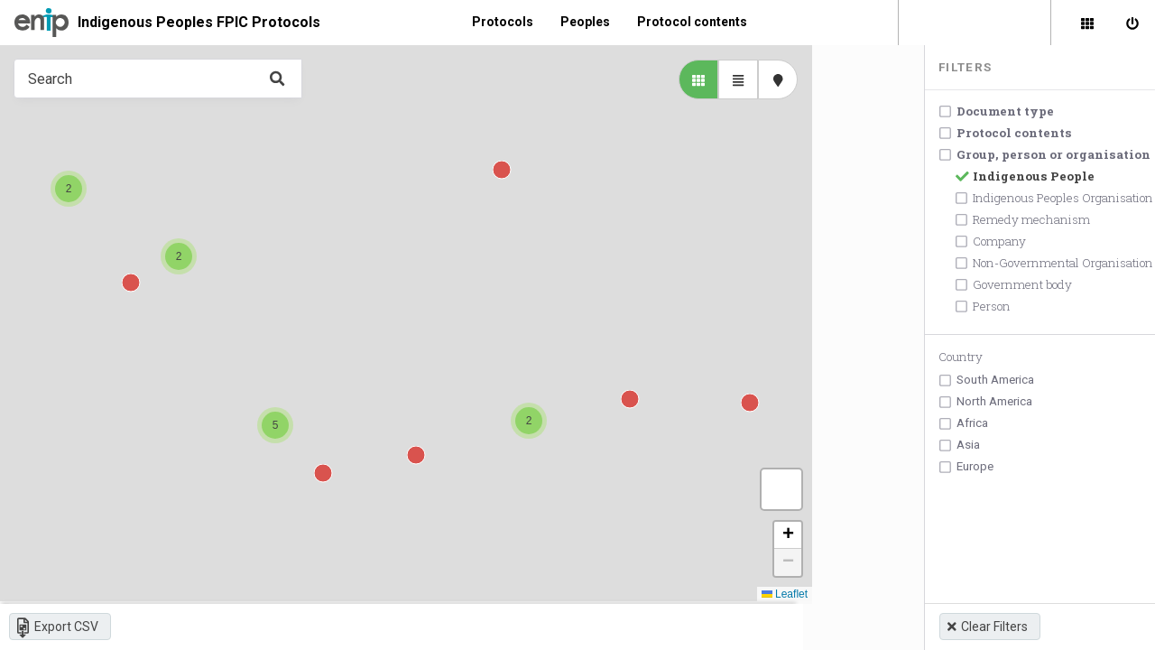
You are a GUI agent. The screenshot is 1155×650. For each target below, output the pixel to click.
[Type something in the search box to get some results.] (149, 78)
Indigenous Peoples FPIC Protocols (199, 22)
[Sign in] (1132, 22)
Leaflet (767, 596)
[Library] (1087, 22)
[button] (520, 422)
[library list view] (680, 79)
